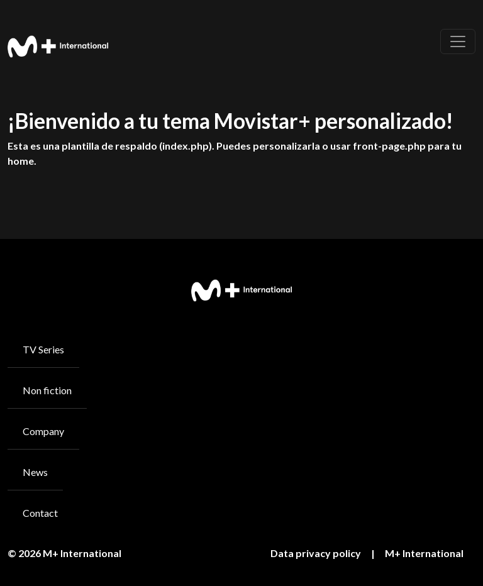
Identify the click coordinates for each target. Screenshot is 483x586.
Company (43, 431)
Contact (40, 513)
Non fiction (47, 390)
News (35, 472)
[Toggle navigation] (457, 41)
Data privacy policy (315, 553)
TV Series (43, 349)
